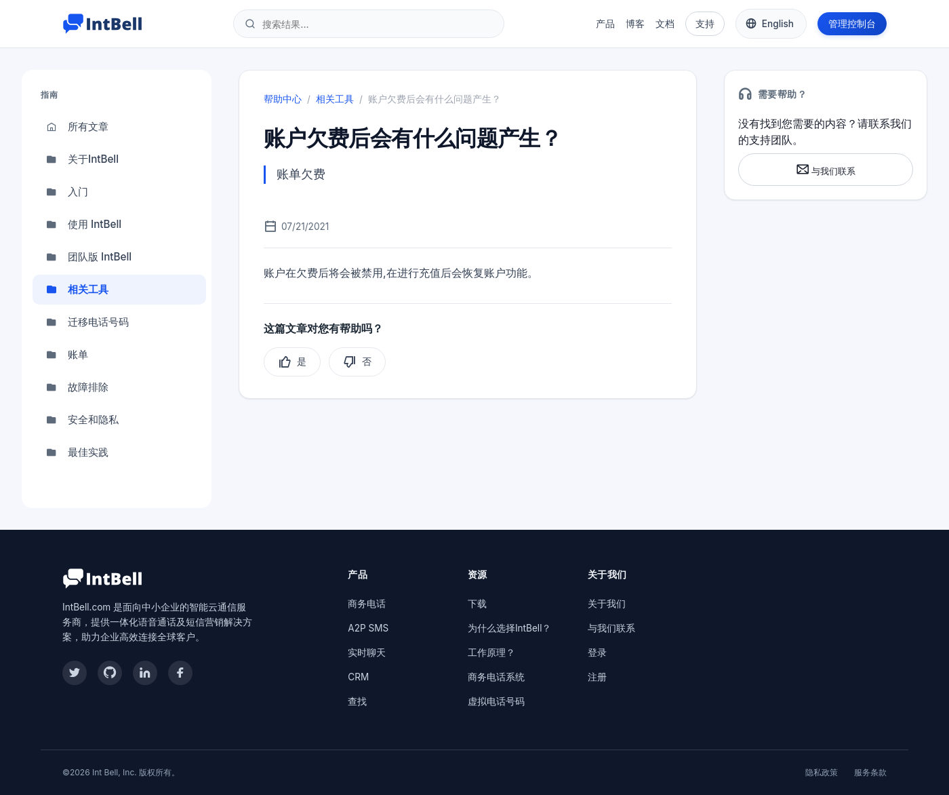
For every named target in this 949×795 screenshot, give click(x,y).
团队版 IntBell (89, 257)
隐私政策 (821, 772)
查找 (357, 701)
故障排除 (77, 387)
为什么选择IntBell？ (510, 628)
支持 (704, 23)
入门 (67, 192)
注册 (597, 677)
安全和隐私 (82, 420)
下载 (477, 603)
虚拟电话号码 (496, 701)
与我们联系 (825, 169)
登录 (597, 652)
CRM (358, 677)
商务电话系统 (496, 677)
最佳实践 (77, 452)
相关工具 (77, 290)
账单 (67, 355)
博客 (635, 23)
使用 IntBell (83, 224)
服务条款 (870, 772)
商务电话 (367, 603)
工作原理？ (491, 652)
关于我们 (607, 603)
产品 (605, 23)
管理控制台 (852, 23)
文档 (664, 23)
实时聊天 (367, 652)
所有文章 (77, 127)
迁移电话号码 (87, 322)
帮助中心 (283, 99)
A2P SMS (368, 628)
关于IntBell (82, 159)
